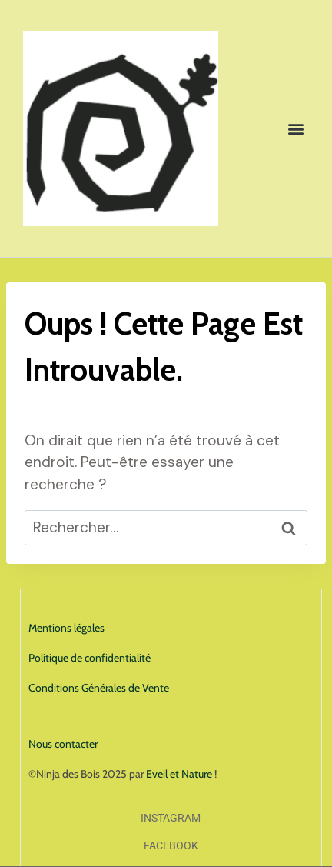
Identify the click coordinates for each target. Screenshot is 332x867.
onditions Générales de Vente (102, 688)
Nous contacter (63, 744)
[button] (296, 129)
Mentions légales (66, 628)
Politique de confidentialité (89, 658)
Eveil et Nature (179, 774)
